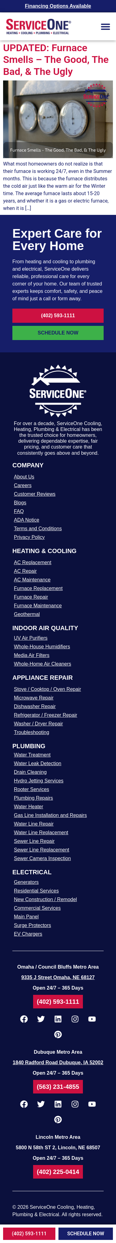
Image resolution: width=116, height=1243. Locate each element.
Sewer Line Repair (34, 841)
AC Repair (25, 571)
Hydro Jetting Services (38, 780)
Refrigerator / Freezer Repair (45, 715)
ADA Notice (26, 520)
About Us (24, 476)
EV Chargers (28, 934)
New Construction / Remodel (45, 899)
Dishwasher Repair (35, 706)
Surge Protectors (32, 925)
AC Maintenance (32, 579)
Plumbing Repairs (33, 798)
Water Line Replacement (41, 832)
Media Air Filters (31, 655)
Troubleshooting (31, 732)
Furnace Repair (31, 597)
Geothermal (27, 614)
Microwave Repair (34, 697)
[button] (105, 26)
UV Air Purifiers (30, 638)
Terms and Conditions (38, 528)
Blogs (20, 502)
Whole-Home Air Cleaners (42, 664)
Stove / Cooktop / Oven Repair (47, 689)
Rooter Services (31, 789)
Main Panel (26, 916)
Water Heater (28, 806)
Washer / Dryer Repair (38, 723)
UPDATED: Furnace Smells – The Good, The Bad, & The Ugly (56, 59)
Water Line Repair (34, 824)
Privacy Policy (29, 537)
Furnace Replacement (38, 588)
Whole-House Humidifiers (42, 646)
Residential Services (36, 890)
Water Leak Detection (37, 763)
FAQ (19, 511)
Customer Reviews (34, 494)
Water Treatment (32, 754)
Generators (26, 882)
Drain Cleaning (30, 772)
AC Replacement (32, 562)
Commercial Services (37, 908)
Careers (23, 485)
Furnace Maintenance (38, 605)
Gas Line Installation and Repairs (50, 815)
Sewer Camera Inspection (42, 858)
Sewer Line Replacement (41, 849)
